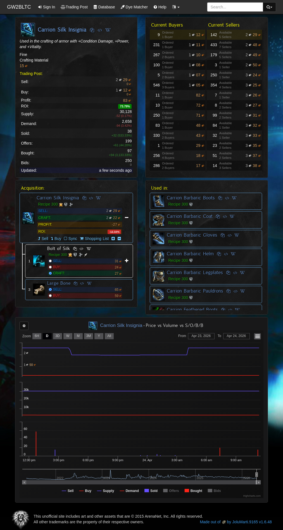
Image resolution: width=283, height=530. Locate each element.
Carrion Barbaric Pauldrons (195, 291)
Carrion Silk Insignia (58, 198)
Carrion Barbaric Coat (190, 216)
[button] (176, 7)
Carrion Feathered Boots (192, 309)
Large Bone (59, 283)
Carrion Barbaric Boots (191, 198)
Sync (70, 238)
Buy (57, 238)
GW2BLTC (19, 7)
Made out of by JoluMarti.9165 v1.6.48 (236, 522)
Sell (45, 238)
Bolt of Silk (58, 248)
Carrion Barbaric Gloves (192, 235)
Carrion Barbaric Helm (190, 253)
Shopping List (97, 238)
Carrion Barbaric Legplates (195, 272)
